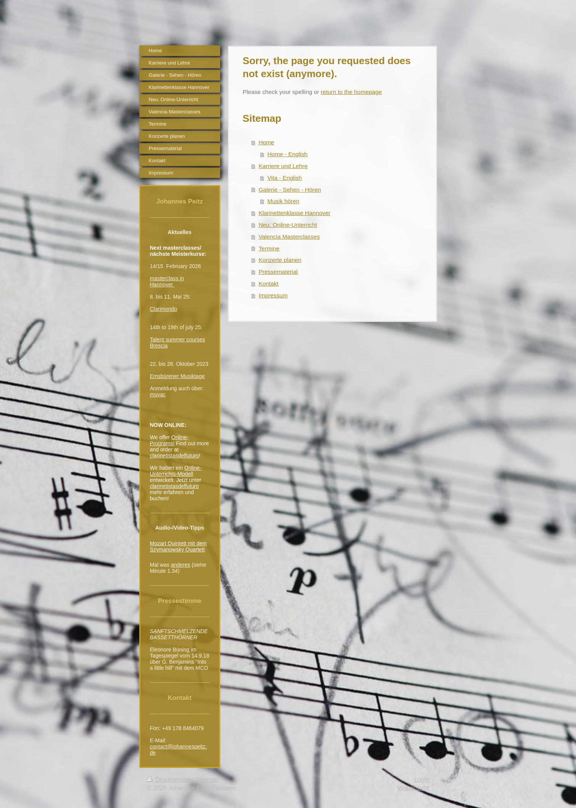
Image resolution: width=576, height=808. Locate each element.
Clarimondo (163, 309)
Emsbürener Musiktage (177, 376)
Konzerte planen (279, 260)
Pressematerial (278, 271)
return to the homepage (351, 92)
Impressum (272, 295)
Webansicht (413, 788)
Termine (268, 248)
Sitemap (207, 779)
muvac (158, 394)
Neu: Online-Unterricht (287, 224)
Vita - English (284, 178)
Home (266, 142)
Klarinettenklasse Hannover (294, 213)
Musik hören (283, 201)
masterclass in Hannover (167, 281)
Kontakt (268, 283)
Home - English (287, 154)
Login (421, 779)
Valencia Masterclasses (289, 236)
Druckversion (170, 779)
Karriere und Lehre (282, 166)
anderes (180, 565)
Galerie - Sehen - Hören (289, 189)
